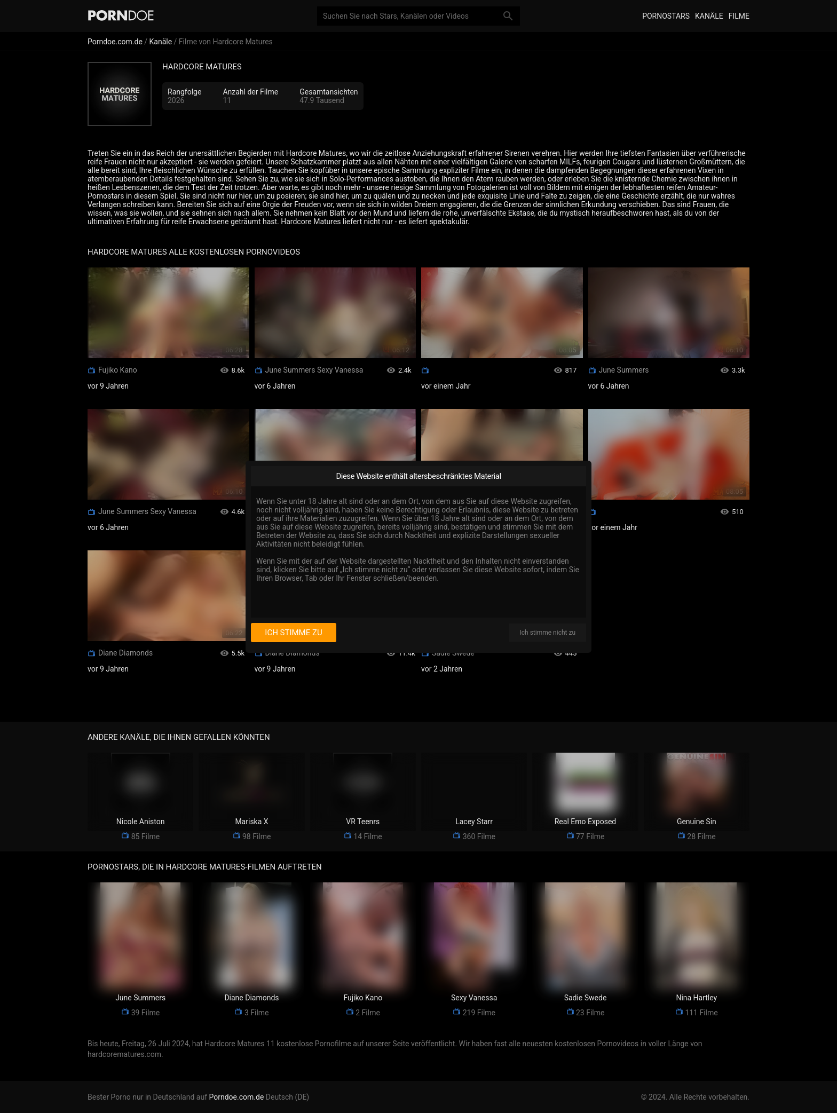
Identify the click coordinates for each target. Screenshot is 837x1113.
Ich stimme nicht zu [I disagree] (547, 632)
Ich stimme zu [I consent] (293, 632)
